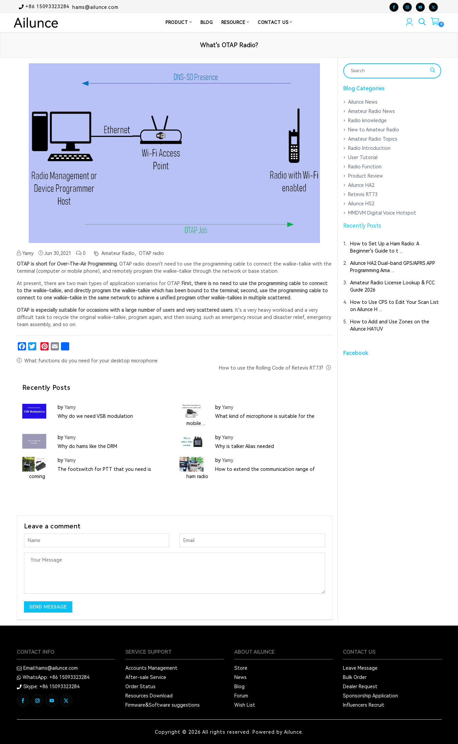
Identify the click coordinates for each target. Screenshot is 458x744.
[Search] (387, 71)
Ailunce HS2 (361, 203)
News (240, 677)
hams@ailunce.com (95, 7)
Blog (239, 686)
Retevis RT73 (362, 194)
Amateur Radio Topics (372, 139)
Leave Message (360, 668)
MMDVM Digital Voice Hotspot (382, 213)
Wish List (244, 705)
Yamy (25, 253)
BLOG (206, 22)
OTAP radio (150, 253)
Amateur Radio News (371, 111)
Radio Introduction (369, 148)
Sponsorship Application (370, 695)
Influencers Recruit (363, 705)
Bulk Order (355, 677)
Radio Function (365, 166)
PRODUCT (178, 22)
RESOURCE (235, 22)
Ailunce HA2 (361, 185)
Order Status (140, 686)
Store (240, 668)
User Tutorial (362, 157)
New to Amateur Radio (373, 129)
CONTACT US (275, 22)
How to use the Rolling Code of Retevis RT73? (271, 368)
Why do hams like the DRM (87, 446)
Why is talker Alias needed (244, 446)
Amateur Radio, (118, 253)
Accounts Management (151, 668)
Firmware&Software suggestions (162, 705)
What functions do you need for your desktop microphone (91, 360)
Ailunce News (362, 102)
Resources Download (149, 695)
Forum (241, 695)
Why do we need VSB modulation (95, 416)
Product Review (365, 176)
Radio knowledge (367, 120)
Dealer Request (360, 686)
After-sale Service (145, 677)
